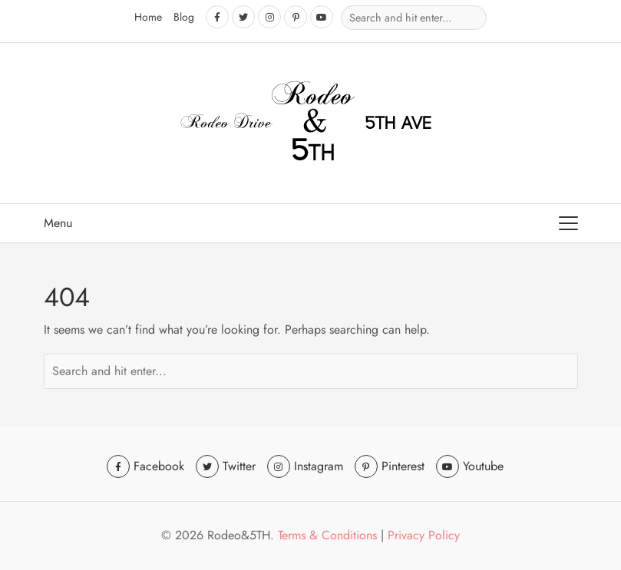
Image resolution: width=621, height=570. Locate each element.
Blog (183, 17)
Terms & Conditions (327, 535)
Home (148, 17)
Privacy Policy (424, 535)
